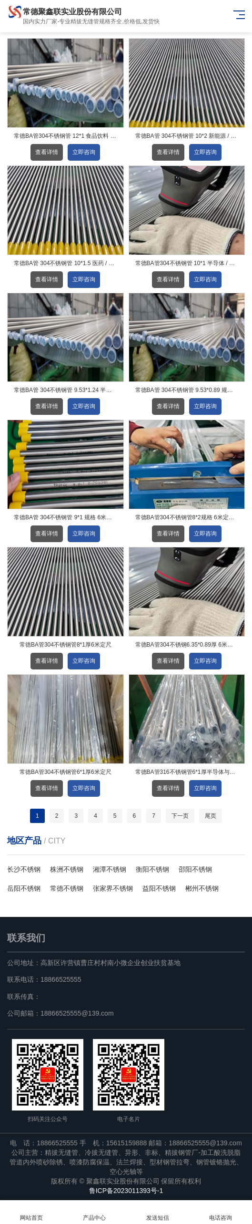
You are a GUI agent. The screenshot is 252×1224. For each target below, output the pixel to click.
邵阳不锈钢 (195, 869)
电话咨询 (220, 1212)
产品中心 (94, 1212)
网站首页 (31, 1212)
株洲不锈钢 (66, 869)
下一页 (180, 816)
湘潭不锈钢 (109, 869)
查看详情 (46, 152)
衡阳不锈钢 (152, 869)
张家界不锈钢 (113, 888)
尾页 (210, 816)
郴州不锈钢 (202, 888)
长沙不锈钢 (23, 869)
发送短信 (157, 1212)
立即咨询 (83, 152)
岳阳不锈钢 (23, 888)
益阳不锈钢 (159, 888)
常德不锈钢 (66, 888)
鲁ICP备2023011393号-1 (126, 1190)
